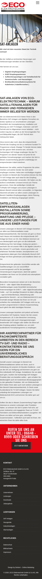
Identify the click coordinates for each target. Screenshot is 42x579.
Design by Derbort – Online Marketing (21, 567)
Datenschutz (7, 545)
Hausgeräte (7, 522)
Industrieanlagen (9, 526)
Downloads (7, 500)
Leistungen (7, 496)
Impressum (7, 552)
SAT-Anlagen (7, 519)
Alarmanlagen (8, 530)
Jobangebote (7, 504)
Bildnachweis (8, 548)
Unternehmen (8, 492)
